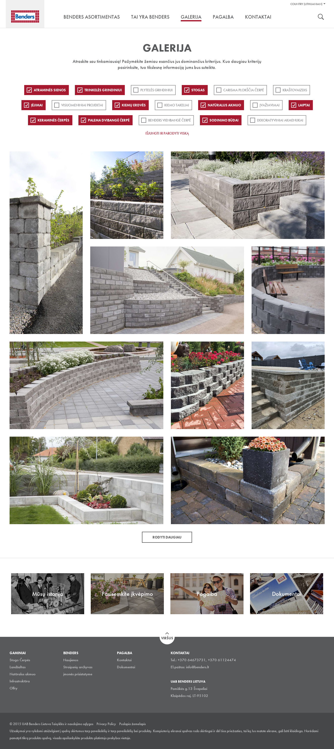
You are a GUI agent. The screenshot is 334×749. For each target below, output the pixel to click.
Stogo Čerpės (20, 659)
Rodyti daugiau (167, 537)
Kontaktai (124, 659)
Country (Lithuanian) (306, 4)
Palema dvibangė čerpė (109, 120)
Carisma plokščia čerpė (243, 90)
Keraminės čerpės (53, 120)
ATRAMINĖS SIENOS (50, 90)
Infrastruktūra (20, 681)
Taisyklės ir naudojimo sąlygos (72, 724)
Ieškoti (320, 17)
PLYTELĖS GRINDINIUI (156, 90)
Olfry (13, 688)
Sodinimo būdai (223, 120)
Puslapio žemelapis (132, 724)
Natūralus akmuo (224, 105)
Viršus (167, 638)
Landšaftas (17, 667)
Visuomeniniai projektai (82, 105)
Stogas (198, 90)
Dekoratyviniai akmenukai (280, 120)
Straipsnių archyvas (77, 667)
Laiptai (304, 105)
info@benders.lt (197, 667)
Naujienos (70, 659)
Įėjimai (37, 105)
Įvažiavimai (270, 105)
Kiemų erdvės (134, 105)
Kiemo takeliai (176, 105)
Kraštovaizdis (295, 90)
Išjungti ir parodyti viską (167, 133)
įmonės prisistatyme (77, 674)
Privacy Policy (106, 724)
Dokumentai (126, 667)
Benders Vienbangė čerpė (169, 120)
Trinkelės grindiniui (103, 90)
